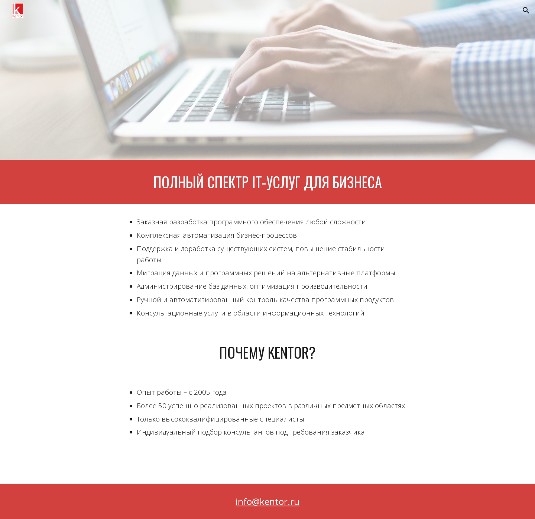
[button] (526, 10)
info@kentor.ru (267, 501)
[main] (267, 182)
